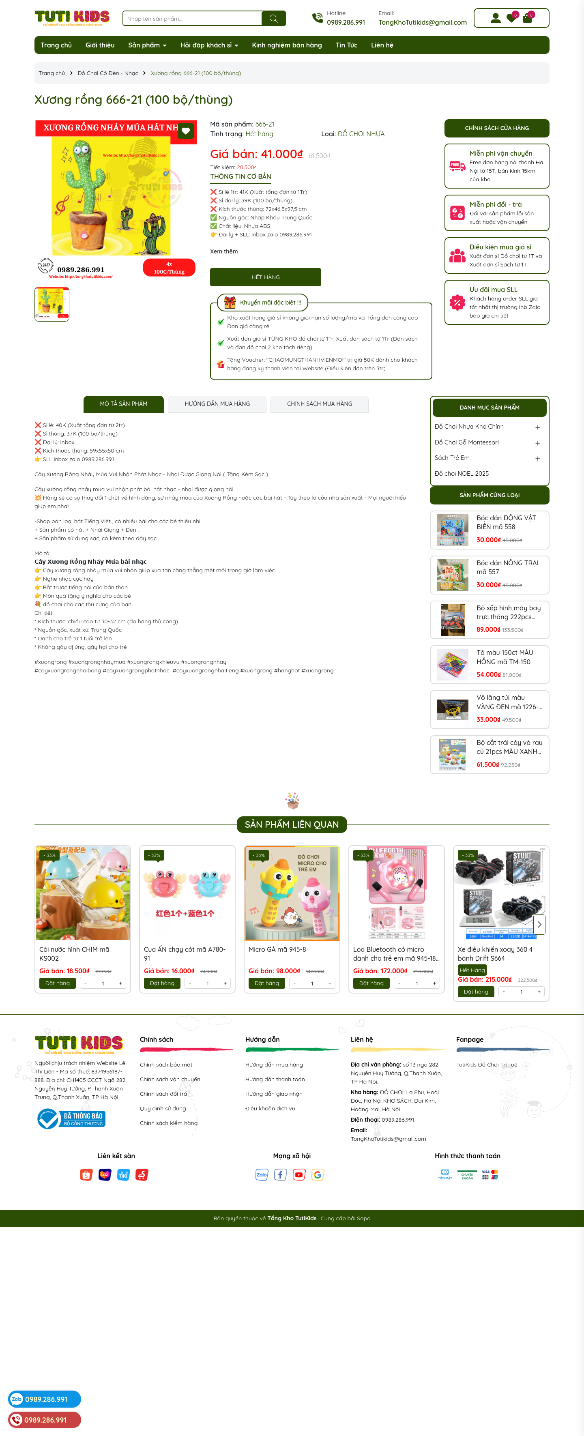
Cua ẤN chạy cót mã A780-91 (185, 953)
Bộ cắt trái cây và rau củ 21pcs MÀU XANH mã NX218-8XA (509, 747)
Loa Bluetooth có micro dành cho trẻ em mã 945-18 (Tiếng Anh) (394, 954)
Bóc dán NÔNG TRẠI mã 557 (507, 567)
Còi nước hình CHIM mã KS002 (74, 953)
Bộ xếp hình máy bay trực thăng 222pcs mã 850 (509, 613)
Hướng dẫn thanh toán (275, 1079)
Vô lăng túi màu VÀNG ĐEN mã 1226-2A (508, 702)
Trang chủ (56, 45)
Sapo (363, 1218)
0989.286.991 (346, 22)
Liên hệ (382, 45)
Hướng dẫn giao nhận (274, 1093)
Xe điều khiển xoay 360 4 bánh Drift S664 (495, 953)
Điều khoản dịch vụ (270, 1108)
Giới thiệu (100, 45)
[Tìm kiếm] (274, 18)
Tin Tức (347, 45)
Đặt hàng (57, 983)
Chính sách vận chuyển (170, 1079)
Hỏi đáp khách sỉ (207, 45)
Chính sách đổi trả (163, 1093)
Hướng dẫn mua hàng (274, 1064)
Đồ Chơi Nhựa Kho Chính (469, 426)
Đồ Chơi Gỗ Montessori (467, 442)
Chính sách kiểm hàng (169, 1123)
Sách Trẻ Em (452, 457)
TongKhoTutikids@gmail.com (422, 22)
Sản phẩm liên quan (292, 824)
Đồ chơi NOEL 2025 (462, 473)
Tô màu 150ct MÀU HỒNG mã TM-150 (505, 656)
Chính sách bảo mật (166, 1064)
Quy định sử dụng (163, 1108)
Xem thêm (224, 251)
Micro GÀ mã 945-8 (277, 949)
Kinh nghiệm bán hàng (287, 45)
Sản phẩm (145, 45)
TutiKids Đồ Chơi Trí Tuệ (486, 1064)
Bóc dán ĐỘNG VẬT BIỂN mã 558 (506, 522)
